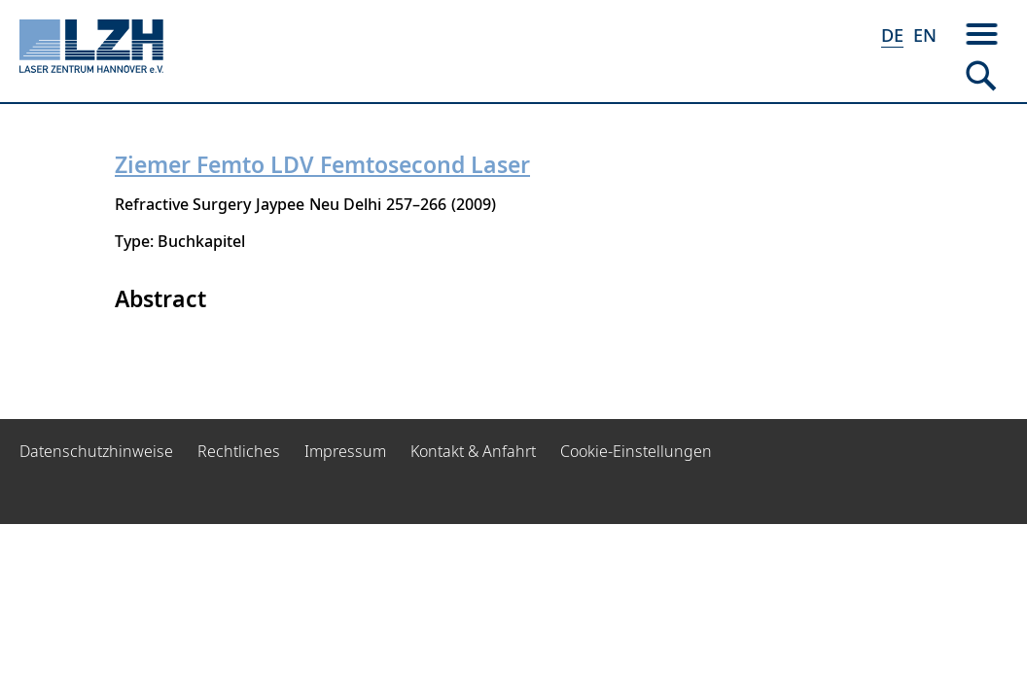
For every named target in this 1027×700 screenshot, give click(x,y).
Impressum (345, 451)
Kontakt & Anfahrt (473, 451)
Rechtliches (238, 451)
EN (925, 35)
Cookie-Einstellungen (636, 451)
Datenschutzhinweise (96, 451)
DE (892, 35)
